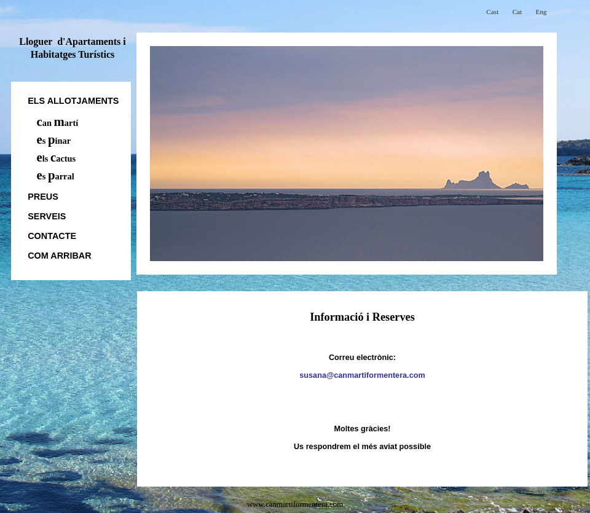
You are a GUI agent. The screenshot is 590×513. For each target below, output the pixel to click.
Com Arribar (59, 255)
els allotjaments (73, 101)
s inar (54, 141)
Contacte (52, 236)
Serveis (47, 216)
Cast (492, 11)
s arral (55, 176)
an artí (58, 123)
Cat (517, 11)
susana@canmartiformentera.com (362, 375)
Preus (43, 197)
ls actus (56, 158)
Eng (541, 11)
